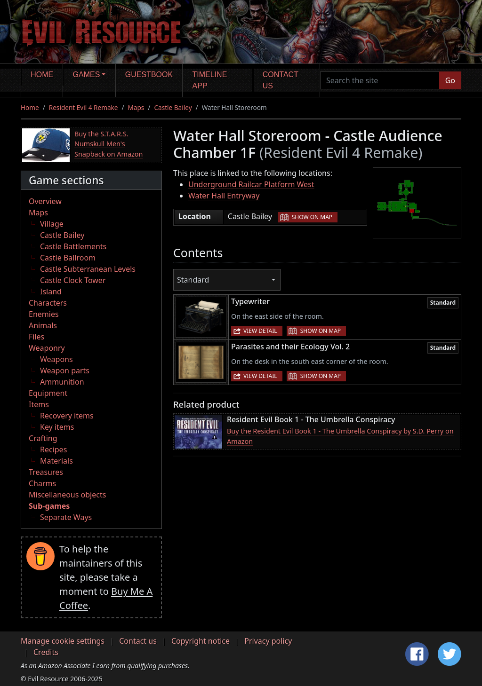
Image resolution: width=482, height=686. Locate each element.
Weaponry (47, 348)
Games (86, 75)
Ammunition (62, 382)
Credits (45, 652)
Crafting (43, 438)
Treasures (46, 472)
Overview (45, 201)
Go (450, 80)
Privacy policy (268, 641)
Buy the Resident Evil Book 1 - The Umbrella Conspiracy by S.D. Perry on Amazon (340, 436)
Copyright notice (200, 641)
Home (42, 75)
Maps (136, 107)
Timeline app (210, 80)
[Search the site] (380, 80)
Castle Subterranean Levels (88, 269)
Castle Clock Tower (73, 280)
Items (39, 404)
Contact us (280, 80)
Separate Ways (66, 517)
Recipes (53, 449)
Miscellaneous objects (67, 494)
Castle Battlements (73, 246)
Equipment (48, 393)
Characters (48, 303)
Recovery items (67, 415)
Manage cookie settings (62, 641)
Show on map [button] (312, 217)
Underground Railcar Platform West (251, 184)
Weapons (56, 359)
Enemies (44, 314)
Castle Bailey (173, 107)
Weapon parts (64, 370)
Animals (43, 325)
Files (36, 336)
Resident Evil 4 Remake (83, 107)
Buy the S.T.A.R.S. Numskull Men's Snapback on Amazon (108, 143)
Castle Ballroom (68, 257)
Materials (56, 461)
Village (52, 224)
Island (51, 291)
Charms (42, 483)
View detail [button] (260, 331)
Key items (57, 427)
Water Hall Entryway (223, 195)
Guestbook (149, 75)
